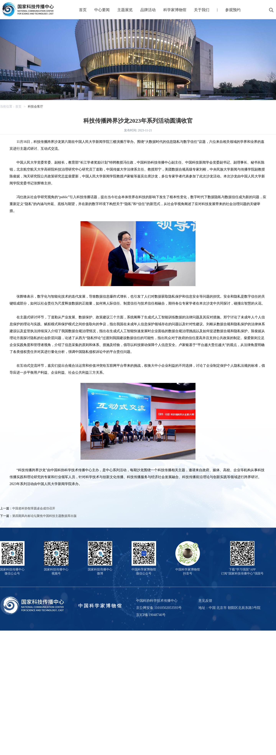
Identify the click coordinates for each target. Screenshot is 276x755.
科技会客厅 (35, 106)
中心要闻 (102, 10)
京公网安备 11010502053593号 (159, 608)
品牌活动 (148, 10)
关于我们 (201, 10)
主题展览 (125, 10)
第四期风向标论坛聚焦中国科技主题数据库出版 (44, 515)
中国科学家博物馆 (100, 605)
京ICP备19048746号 (151, 615)
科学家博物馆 (174, 10)
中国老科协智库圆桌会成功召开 (33, 508)
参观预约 (233, 10)
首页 (83, 10)
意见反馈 (205, 601)
